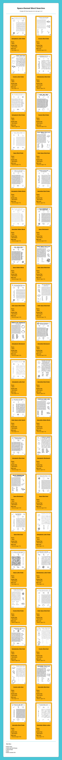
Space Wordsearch (44, 229)
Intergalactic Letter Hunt (18, 382)
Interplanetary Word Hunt (43, 76)
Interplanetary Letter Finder (44, 572)
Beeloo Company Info (11, 752)
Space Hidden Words (18, 267)
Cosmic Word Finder (43, 38)
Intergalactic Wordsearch (18, 343)
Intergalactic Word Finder (18, 115)
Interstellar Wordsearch (44, 343)
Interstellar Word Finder (43, 191)
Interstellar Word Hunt (43, 687)
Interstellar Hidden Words (18, 229)
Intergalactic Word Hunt (18, 458)
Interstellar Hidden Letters (43, 725)
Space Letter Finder (18, 572)
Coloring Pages (9, 749)
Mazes (7, 750)
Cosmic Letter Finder (18, 76)
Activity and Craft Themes (11, 748)
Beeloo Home (9, 746)
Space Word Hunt (43, 496)
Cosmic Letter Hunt (18, 687)
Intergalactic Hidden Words (18, 191)
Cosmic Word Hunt (44, 649)
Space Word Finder (18, 153)
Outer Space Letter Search (18, 420)
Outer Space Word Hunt (43, 153)
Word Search (14, 46)
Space (13, 43)
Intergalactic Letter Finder (18, 38)
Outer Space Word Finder (18, 305)
